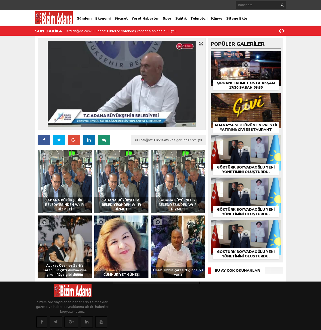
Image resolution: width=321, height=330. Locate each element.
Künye (216, 18)
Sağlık (181, 18)
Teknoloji (198, 18)
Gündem (84, 18)
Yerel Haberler (145, 18)
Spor (167, 18)
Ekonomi (103, 18)
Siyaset (121, 18)
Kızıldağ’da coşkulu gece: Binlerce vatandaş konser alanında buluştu (121, 31)
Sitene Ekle (236, 18)
